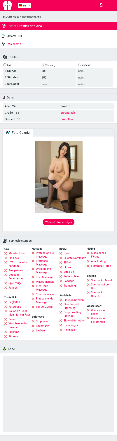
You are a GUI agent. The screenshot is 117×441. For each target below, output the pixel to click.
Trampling (70, 285)
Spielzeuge (15, 283)
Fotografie (14, 306)
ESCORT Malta (11, 16)
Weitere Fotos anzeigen (58, 222)
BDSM (67, 262)
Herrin (67, 253)
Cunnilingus (71, 325)
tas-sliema (11, 44)
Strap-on (69, 271)
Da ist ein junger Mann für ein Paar (19, 312)
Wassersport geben (99, 312)
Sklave (68, 267)
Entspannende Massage (44, 300)
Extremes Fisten (101, 266)
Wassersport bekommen (99, 319)
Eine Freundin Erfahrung (72, 306)
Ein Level (14, 258)
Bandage (69, 281)
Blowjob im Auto (74, 320)
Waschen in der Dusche (17, 325)
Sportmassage (45, 294)
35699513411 (15, 36)
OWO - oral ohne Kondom (18, 264)
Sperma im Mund (101, 280)
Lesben (40, 330)
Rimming (13, 336)
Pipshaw (13, 331)
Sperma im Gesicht (97, 294)
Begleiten (14, 302)
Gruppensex (15, 270)
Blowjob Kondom (74, 300)
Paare (11, 319)
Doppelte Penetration (15, 276)
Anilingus (69, 329)
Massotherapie (45, 281)
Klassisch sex (16, 253)
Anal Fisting (98, 261)
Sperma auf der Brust (100, 286)
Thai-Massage (44, 277)
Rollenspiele (71, 276)
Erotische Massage (42, 262)
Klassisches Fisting (98, 254)
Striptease (42, 321)
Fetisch (13, 287)
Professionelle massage (45, 254)
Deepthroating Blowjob (72, 314)
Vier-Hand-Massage (42, 287)
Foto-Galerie (18, 132)
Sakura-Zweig (44, 307)
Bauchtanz (42, 326)
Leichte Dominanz (75, 258)
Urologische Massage (43, 270)
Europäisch (67, 112)
